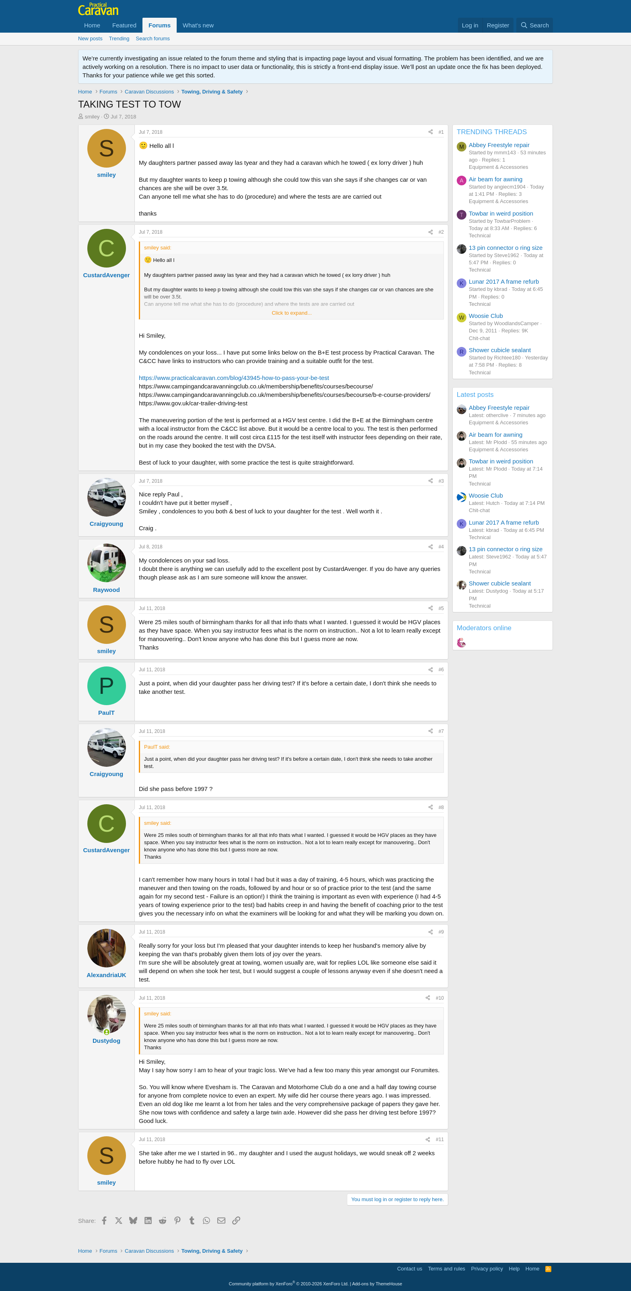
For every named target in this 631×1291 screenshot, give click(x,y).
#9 (441, 932)
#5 (441, 608)
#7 (441, 731)
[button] (220, 25)
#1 (441, 132)
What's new (198, 25)
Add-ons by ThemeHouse (377, 1283)
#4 (441, 547)
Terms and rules (446, 1269)
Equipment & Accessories (498, 167)
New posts (90, 38)
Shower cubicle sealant (500, 350)
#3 (441, 481)
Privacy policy (487, 1269)
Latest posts (475, 395)
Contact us (409, 1269)
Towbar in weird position (501, 213)
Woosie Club (486, 315)
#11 (440, 1139)
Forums (159, 25)
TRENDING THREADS (492, 132)
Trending (119, 38)
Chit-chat (479, 338)
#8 (441, 807)
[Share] (430, 132)
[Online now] (106, 1032)
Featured (124, 25)
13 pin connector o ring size (505, 247)
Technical (480, 235)
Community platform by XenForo (289, 1283)
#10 (440, 998)
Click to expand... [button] (292, 313)
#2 (441, 232)
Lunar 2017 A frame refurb (504, 281)
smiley (92, 117)
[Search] (534, 25)
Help (514, 1269)
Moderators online (484, 628)
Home (92, 25)
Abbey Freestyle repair (499, 144)
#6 (441, 669)
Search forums (153, 38)
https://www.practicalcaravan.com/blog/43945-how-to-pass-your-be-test (234, 377)
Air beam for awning (495, 179)
